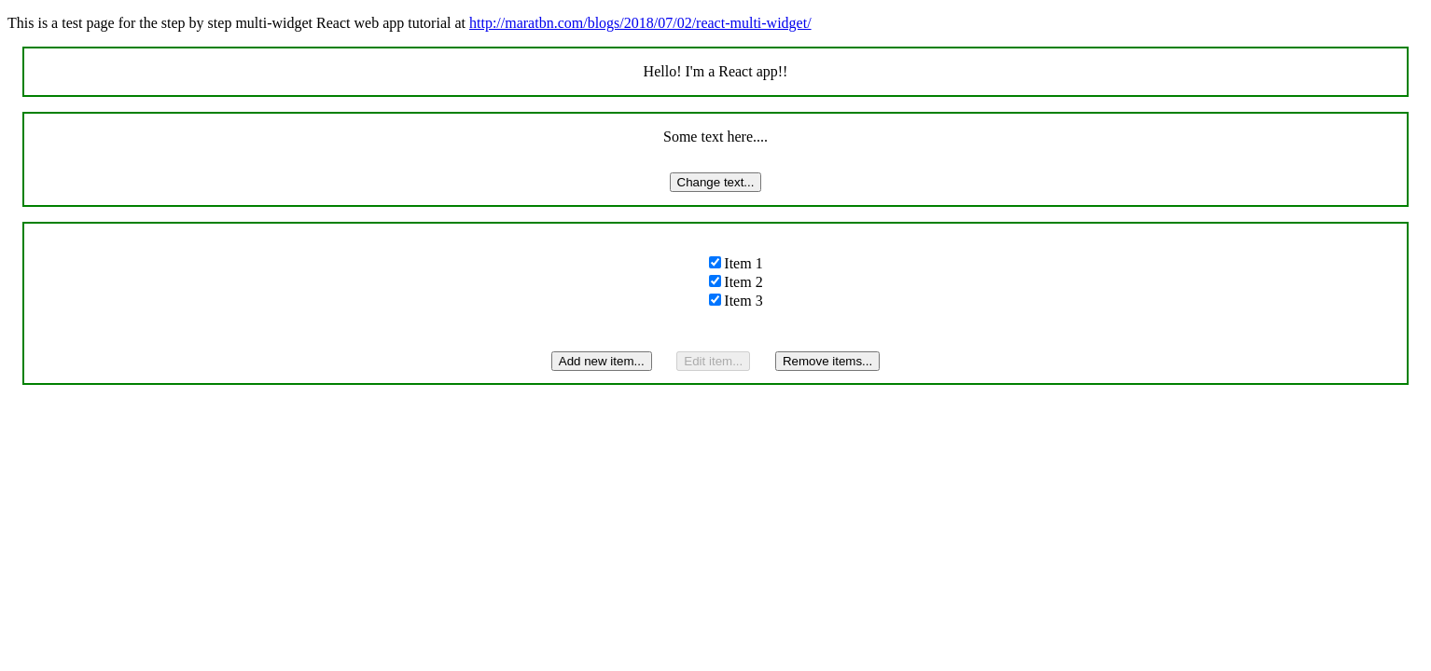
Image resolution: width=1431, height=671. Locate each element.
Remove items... (827, 361)
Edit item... (713, 361)
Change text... (716, 182)
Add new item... (602, 361)
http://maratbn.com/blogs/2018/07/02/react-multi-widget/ (640, 23)
